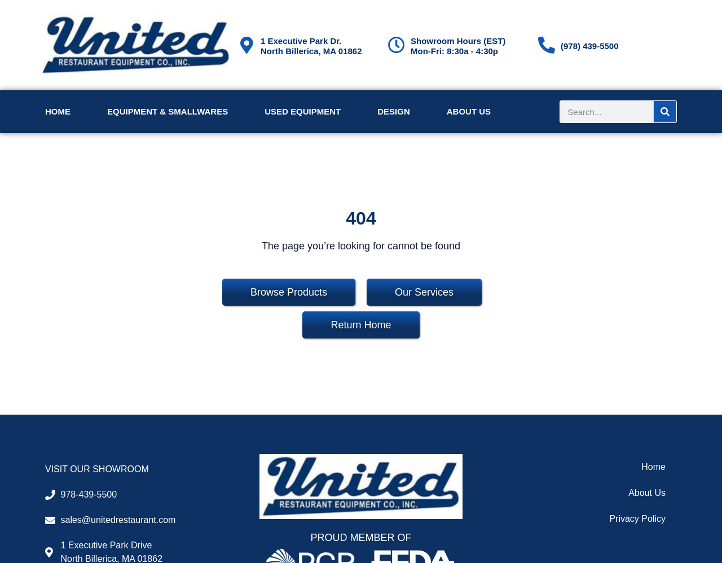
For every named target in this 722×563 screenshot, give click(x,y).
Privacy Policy (637, 519)
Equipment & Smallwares (167, 111)
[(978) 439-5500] (546, 45)
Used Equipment (303, 111)
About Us (469, 111)
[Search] (665, 111)
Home (58, 111)
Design (393, 111)
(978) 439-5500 (590, 46)
